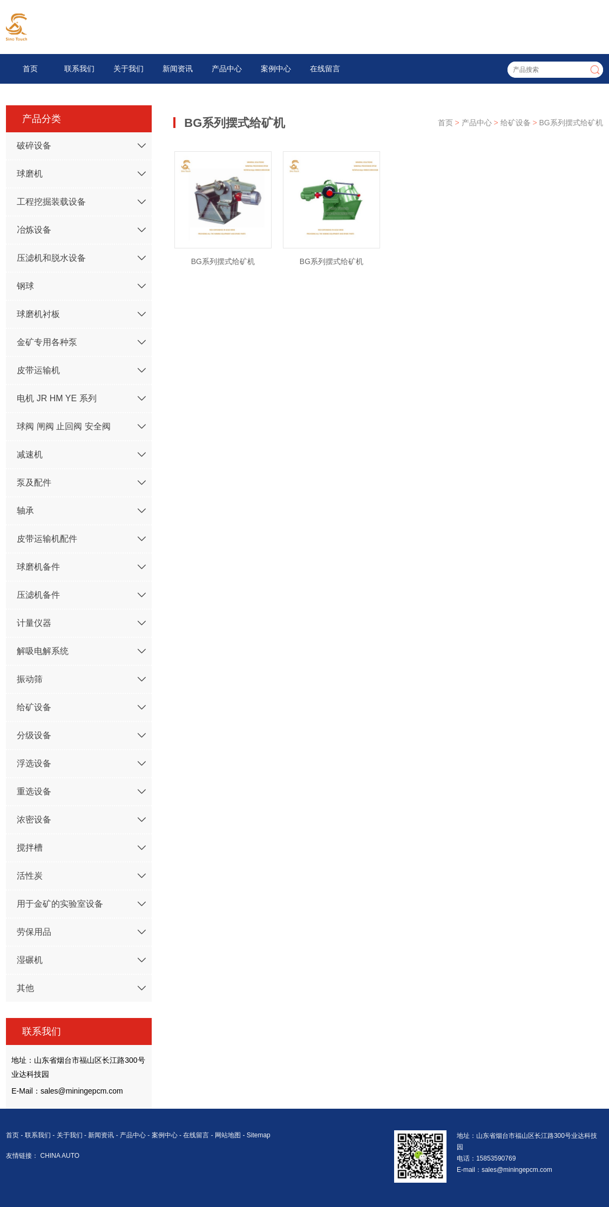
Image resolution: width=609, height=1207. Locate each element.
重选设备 (34, 791)
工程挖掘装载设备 (51, 201)
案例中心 (276, 68)
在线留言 (325, 68)
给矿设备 (34, 707)
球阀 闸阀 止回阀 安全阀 (63, 426)
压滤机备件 (38, 594)
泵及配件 (34, 482)
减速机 (30, 454)
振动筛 (30, 679)
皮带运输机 (38, 370)
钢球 (25, 286)
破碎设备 (34, 145)
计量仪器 (34, 623)
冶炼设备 (34, 229)
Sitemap (258, 1135)
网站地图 (228, 1135)
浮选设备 (34, 763)
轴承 (25, 510)
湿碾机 (30, 960)
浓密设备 (34, 819)
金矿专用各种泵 (47, 342)
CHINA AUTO (59, 1155)
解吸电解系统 (43, 651)
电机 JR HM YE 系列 (56, 398)
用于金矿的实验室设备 (60, 903)
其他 (25, 988)
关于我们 (128, 68)
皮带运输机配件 (47, 538)
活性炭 (30, 875)
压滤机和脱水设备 (51, 257)
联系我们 (79, 68)
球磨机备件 (38, 566)
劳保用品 (34, 931)
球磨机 (30, 173)
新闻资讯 (178, 68)
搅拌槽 (30, 847)
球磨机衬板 (38, 314)
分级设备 (34, 735)
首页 (30, 68)
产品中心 (227, 68)
